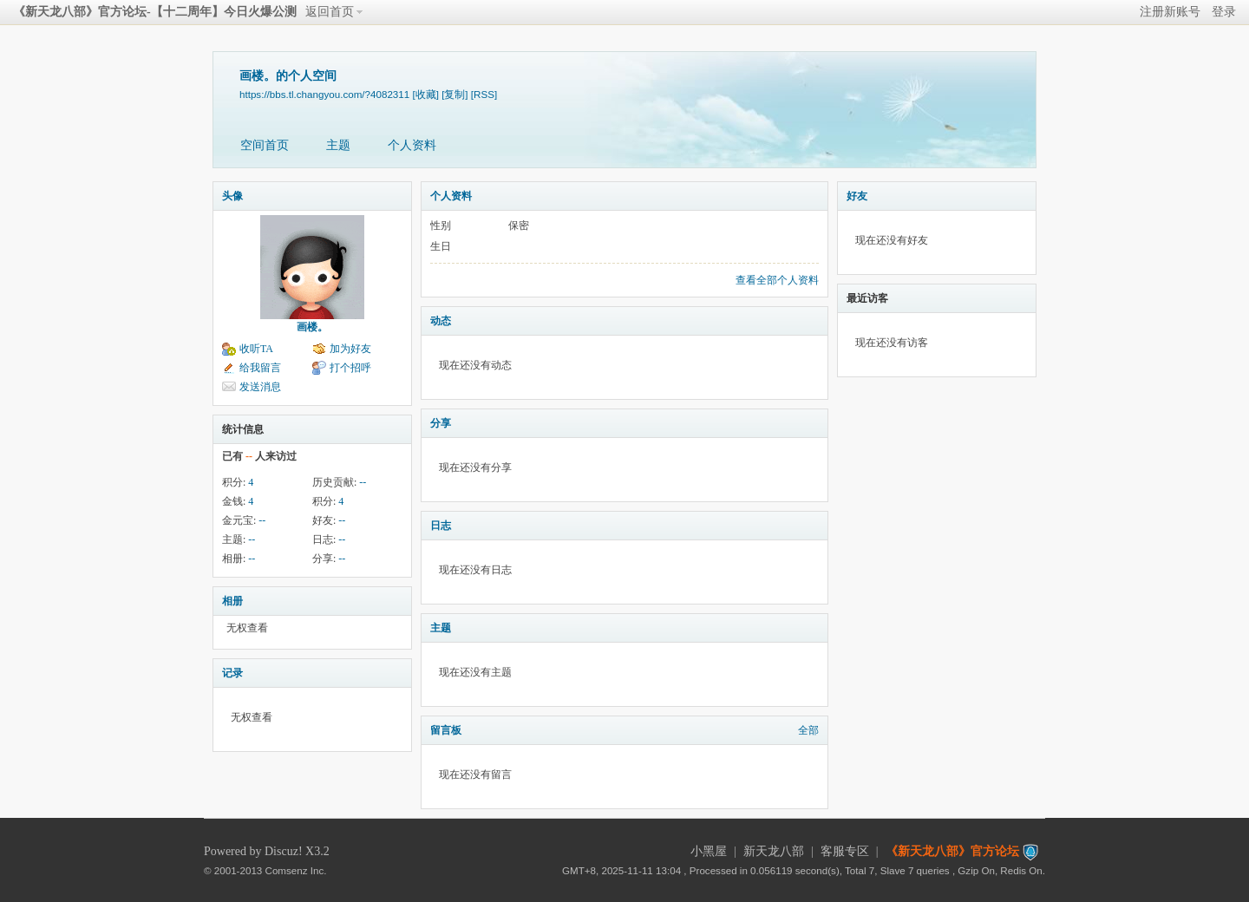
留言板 (445, 730)
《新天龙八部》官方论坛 (952, 851)
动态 (440, 321)
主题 (338, 145)
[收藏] (425, 94)
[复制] (454, 94)
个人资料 (412, 145)
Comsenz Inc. (296, 870)
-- (362, 482)
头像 (232, 196)
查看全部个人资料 (777, 280)
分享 (440, 423)
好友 (857, 196)
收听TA (256, 349)
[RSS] (484, 94)
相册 (232, 601)
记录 (232, 673)
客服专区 (845, 851)
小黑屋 (708, 851)
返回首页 (329, 11)
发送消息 (260, 387)
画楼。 (312, 327)
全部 (808, 730)
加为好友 (350, 349)
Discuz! (284, 851)
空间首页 (264, 145)
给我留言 (260, 368)
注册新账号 (1170, 11)
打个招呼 (350, 368)
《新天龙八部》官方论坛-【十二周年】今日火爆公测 (155, 11)
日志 (440, 526)
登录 (1224, 11)
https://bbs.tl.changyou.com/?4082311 (324, 94)
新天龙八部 (773, 851)
